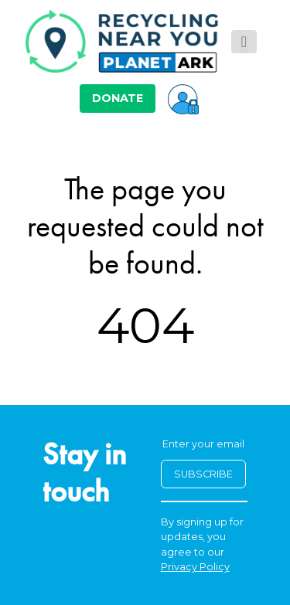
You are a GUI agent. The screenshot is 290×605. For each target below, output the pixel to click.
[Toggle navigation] (244, 41)
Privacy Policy (195, 567)
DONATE (117, 98)
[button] (183, 98)
